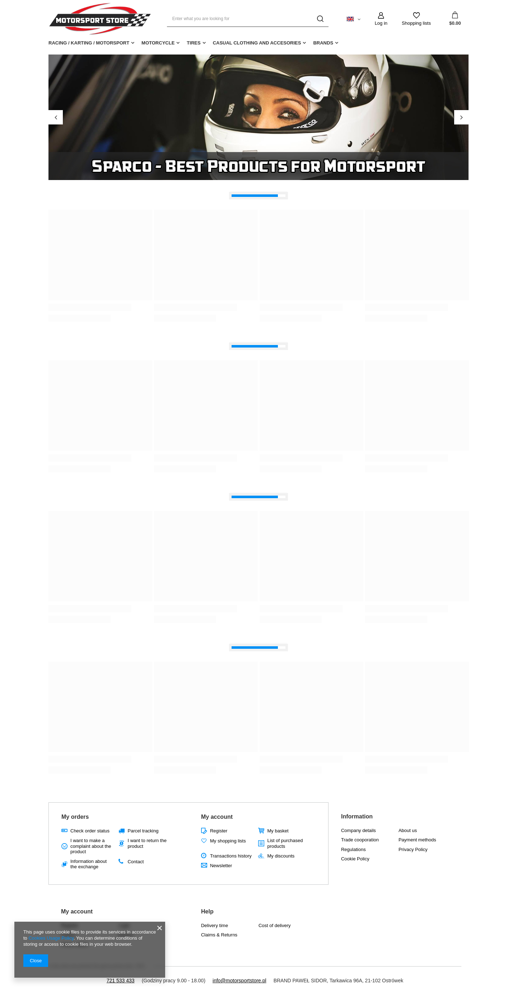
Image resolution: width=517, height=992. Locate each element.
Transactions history (231, 856)
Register (218, 830)
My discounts (280, 856)
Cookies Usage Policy (50, 938)
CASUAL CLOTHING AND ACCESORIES (257, 43)
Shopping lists (416, 23)
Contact (135, 861)
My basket (277, 830)
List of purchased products (285, 843)
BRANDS (323, 43)
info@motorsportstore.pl (239, 980)
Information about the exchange (88, 864)
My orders (75, 817)
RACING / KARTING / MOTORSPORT (88, 43)
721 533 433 (121, 980)
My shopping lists (228, 841)
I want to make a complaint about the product (90, 846)
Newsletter (221, 865)
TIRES (193, 43)
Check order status (90, 830)
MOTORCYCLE (157, 43)
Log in (381, 23)
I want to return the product (146, 843)
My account (217, 817)
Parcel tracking (142, 830)
